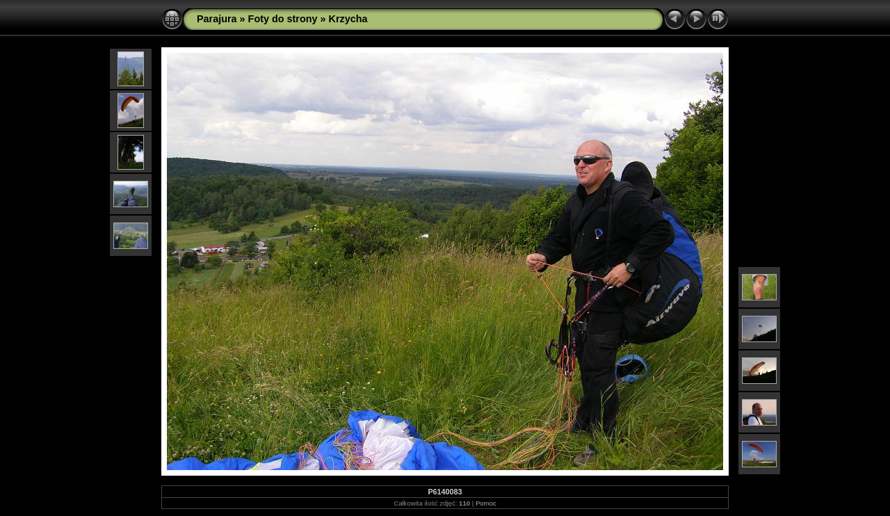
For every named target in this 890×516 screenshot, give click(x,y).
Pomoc (486, 503)
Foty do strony (283, 18)
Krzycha (348, 18)
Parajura (217, 18)
